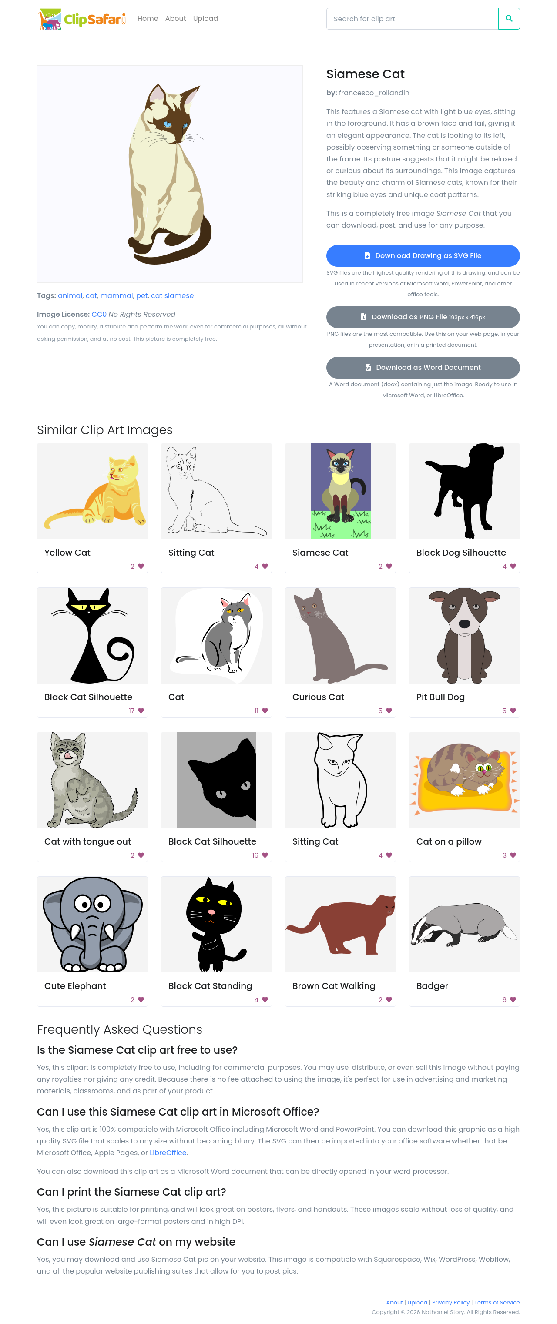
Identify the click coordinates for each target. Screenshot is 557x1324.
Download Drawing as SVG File (423, 256)
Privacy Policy (451, 1302)
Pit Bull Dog (440, 697)
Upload (205, 18)
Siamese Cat (320, 552)
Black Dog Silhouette (461, 552)
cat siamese (172, 296)
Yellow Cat (67, 552)
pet (142, 296)
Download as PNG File (423, 317)
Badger (432, 986)
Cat (176, 697)
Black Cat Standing (210, 986)
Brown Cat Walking (334, 986)
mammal (117, 296)
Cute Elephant (75, 986)
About (175, 18)
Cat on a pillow (449, 841)
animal (70, 296)
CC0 (99, 314)
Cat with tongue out (87, 841)
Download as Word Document (423, 367)
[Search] (412, 19)
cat (91, 296)
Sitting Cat (191, 552)
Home (148, 18)
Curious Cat (318, 697)
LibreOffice (168, 1153)
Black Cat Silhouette (88, 697)
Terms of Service (497, 1302)
